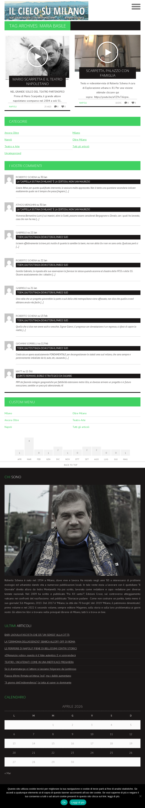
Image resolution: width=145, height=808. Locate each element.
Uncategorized (13, 153)
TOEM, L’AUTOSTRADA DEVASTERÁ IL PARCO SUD (42, 237)
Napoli (13, 106)
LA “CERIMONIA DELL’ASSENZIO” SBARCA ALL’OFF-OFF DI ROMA (40, 641)
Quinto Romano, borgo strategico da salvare (44, 375)
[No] (140, 796)
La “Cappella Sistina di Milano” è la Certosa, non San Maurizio (53, 181)
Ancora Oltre (12, 132)
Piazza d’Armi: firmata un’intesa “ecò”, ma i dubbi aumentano (38, 675)
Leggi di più (78, 802)
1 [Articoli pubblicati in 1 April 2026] (53, 725)
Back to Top (70, 464)
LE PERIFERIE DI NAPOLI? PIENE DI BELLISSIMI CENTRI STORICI (41, 648)
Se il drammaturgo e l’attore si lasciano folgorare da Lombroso (40, 669)
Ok (64, 802)
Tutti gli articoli (80, 146)
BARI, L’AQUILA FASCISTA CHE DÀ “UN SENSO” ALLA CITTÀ (37, 634)
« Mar (8, 773)
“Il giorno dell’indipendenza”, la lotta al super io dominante (38, 682)
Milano (76, 132)
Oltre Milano (79, 139)
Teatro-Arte (79, 420)
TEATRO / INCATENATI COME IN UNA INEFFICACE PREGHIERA (39, 662)
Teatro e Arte (12, 146)
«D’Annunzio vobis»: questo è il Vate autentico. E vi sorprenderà (40, 655)
